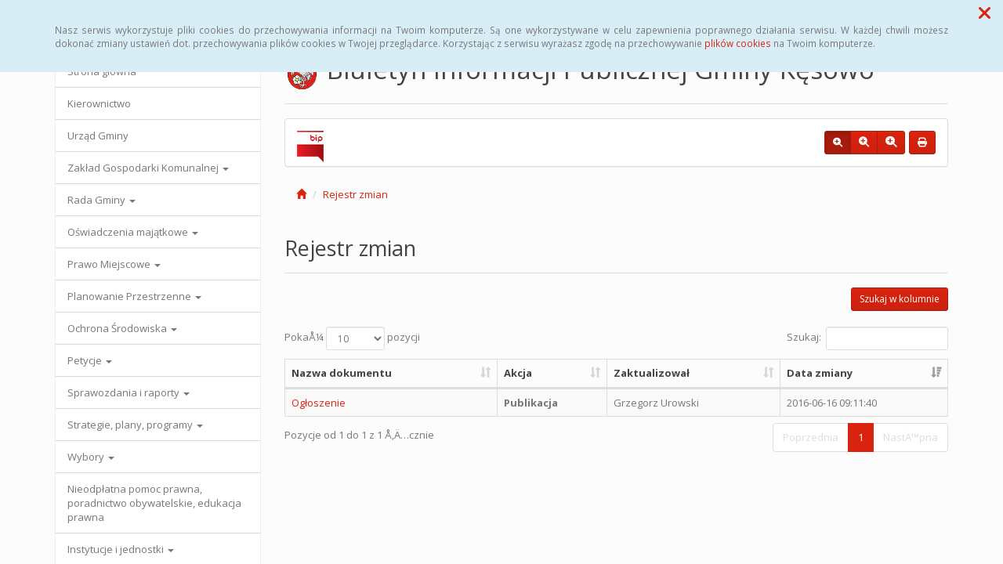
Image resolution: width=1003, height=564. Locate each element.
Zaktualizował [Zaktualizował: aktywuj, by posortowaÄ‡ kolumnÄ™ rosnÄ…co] (652, 373)
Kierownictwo (99, 103)
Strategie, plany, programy (135, 425)
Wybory (90, 457)
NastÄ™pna (910, 437)
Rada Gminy (101, 200)
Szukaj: (867, 338)
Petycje (89, 360)
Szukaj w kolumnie (900, 299)
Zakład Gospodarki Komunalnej (148, 168)
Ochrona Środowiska (122, 328)
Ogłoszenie (318, 403)
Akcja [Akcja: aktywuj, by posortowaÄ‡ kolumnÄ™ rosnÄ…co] (518, 373)
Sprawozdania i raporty (128, 392)
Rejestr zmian (355, 194)
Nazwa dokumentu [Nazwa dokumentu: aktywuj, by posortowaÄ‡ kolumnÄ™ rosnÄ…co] (341, 373)
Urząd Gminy (98, 135)
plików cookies (737, 43)
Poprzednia (810, 437)
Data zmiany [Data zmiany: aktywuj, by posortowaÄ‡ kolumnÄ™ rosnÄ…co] (820, 373)
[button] (984, 12)
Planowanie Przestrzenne (134, 296)
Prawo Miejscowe (114, 264)
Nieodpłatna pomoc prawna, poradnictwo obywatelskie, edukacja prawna (154, 503)
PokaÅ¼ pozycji (352, 338)
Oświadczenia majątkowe (132, 232)
